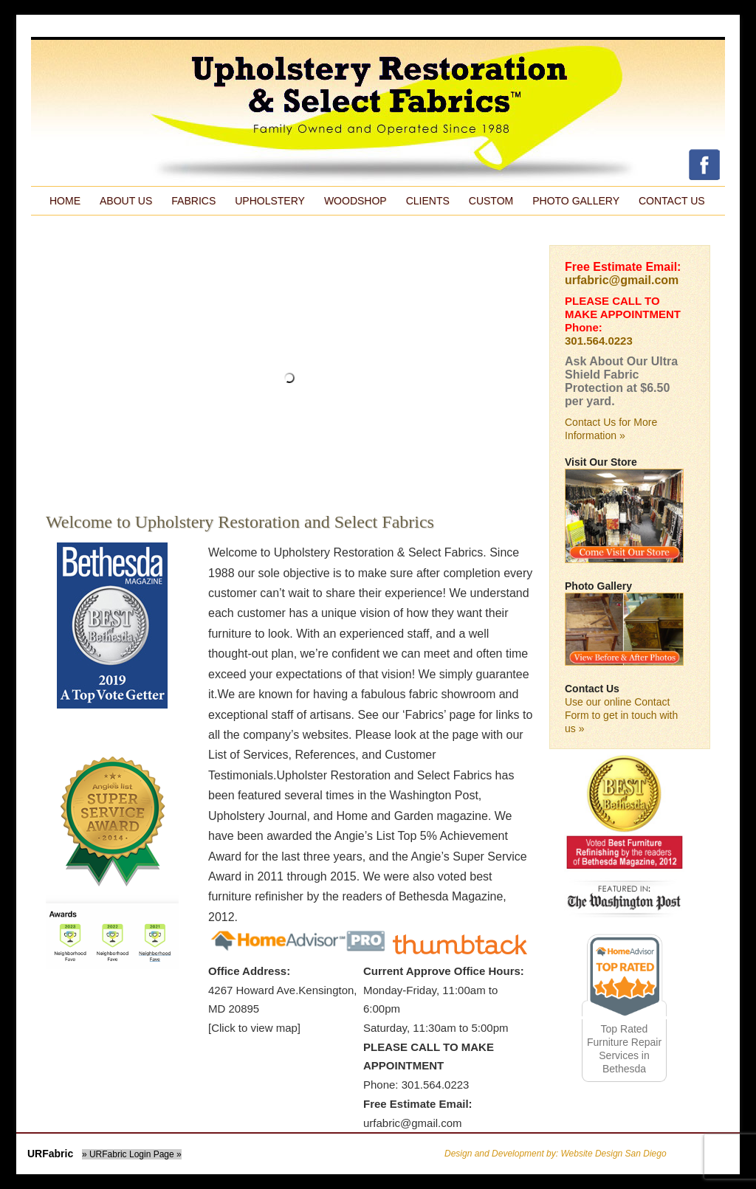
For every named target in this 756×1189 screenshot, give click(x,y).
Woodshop (355, 201)
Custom (491, 201)
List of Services (248, 754)
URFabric (50, 1153)
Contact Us (672, 201)
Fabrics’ (425, 715)
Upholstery (270, 201)
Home (64, 201)
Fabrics (193, 201)
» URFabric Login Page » (132, 1154)
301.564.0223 (599, 340)
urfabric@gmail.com (412, 1123)
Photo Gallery (575, 201)
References (325, 754)
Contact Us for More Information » (611, 428)
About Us (126, 201)
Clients (428, 201)
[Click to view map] (254, 1027)
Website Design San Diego (613, 1153)
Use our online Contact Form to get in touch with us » (621, 715)
